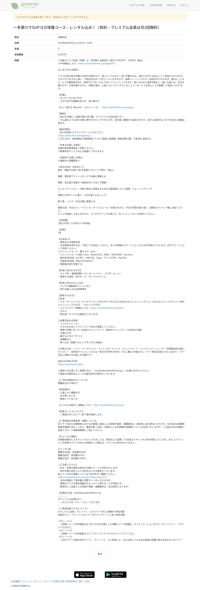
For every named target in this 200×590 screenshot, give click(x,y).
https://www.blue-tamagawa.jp (74, 135)
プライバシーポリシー (32, 581)
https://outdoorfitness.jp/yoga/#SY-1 (97, 63)
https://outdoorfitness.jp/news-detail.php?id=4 (82, 477)
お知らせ (171, 5)
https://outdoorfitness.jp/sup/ (108, 404)
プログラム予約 (136, 5)
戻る (100, 554)
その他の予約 (155, 5)
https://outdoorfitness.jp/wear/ (107, 307)
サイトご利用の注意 (54, 581)
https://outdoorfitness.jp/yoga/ (118, 107)
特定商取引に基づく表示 (78, 581)
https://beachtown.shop (70, 364)
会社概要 (15, 581)
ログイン (184, 5)
